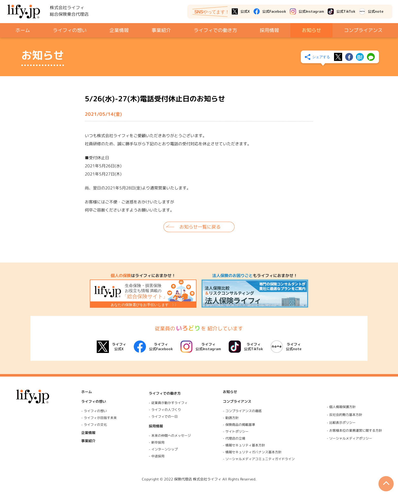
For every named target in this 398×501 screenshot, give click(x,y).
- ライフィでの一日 (163, 416)
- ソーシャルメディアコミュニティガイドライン (259, 459)
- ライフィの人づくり (165, 409)
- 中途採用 (156, 456)
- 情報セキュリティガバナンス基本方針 (252, 452)
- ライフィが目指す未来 (99, 417)
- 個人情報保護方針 (341, 407)
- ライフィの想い (94, 411)
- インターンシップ (163, 449)
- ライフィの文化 (94, 424)
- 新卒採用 (156, 442)
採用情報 (269, 30)
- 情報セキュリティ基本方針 (244, 445)
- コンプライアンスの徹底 (242, 411)
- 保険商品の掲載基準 (239, 424)
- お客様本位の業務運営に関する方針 (354, 430)
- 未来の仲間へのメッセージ (170, 435)
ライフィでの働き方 (215, 30)
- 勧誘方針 (231, 417)
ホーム (22, 30)
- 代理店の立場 (234, 438)
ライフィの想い (70, 30)
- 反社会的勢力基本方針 (344, 414)
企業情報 (119, 30)
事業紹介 (161, 30)
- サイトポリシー (235, 431)
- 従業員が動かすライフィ (168, 402)
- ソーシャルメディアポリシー (349, 438)
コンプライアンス (363, 30)
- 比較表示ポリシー (341, 422)
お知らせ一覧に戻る (200, 226)
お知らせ (311, 30)
